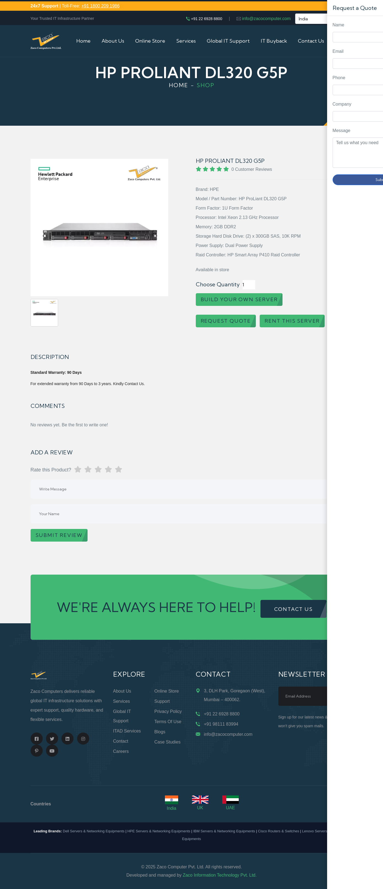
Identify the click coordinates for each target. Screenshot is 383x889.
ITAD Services (127, 731)
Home (83, 41)
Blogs (159, 731)
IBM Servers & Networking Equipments (224, 831)
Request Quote (373, 356)
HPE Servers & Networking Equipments (158, 831)
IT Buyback (274, 41)
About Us (113, 41)
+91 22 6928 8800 (206, 19)
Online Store (150, 41)
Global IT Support (228, 41)
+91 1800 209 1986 (100, 6)
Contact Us (311, 41)
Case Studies (167, 742)
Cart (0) (344, 41)
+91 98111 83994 (221, 724)
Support (162, 701)
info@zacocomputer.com (266, 18)
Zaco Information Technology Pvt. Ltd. (220, 875)
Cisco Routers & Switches (278, 831)
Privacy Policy (168, 711)
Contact (120, 741)
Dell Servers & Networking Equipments (93, 831)
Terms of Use (167, 721)
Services (186, 41)
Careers (121, 751)
